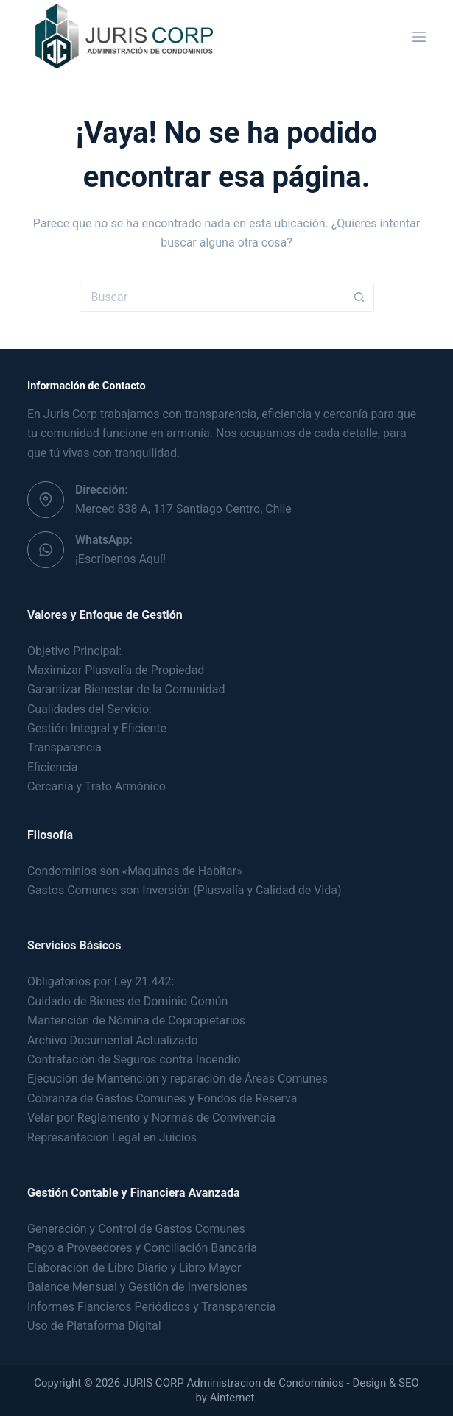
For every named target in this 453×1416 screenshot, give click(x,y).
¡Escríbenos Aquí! (120, 559)
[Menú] (419, 36)
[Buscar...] (212, 297)
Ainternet (232, 1397)
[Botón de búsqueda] (359, 297)
